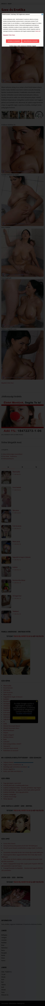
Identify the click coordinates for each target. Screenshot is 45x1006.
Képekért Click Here (9, 35)
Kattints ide (37, 31)
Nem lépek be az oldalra (30, 41)
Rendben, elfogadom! (14, 41)
